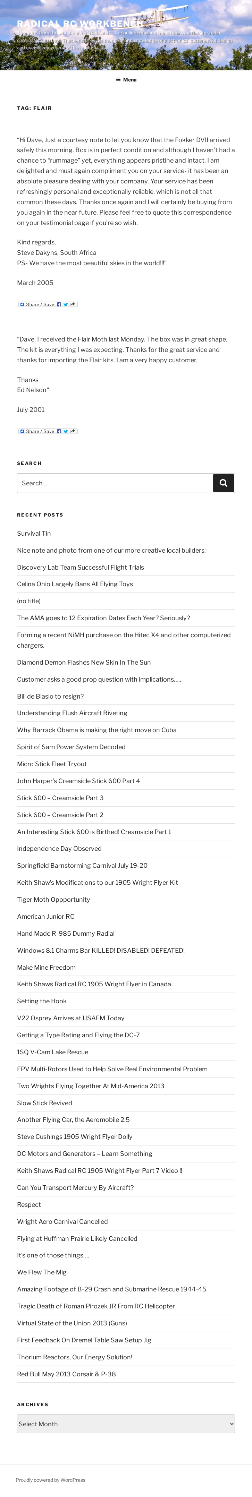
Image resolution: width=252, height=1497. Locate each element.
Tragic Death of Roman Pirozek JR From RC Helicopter (96, 1306)
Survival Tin (34, 533)
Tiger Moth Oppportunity (53, 899)
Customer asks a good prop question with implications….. (99, 679)
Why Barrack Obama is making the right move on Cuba (97, 730)
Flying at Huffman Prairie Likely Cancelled (77, 1238)
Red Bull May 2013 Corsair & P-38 (66, 1374)
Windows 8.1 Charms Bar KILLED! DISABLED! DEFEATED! (101, 950)
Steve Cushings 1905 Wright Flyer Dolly (75, 1136)
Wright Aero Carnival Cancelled (62, 1221)
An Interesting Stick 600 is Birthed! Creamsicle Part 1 (94, 832)
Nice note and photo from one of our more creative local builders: (111, 550)
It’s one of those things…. (53, 1255)
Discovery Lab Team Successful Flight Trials (80, 567)
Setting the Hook (42, 1001)
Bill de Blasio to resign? (50, 696)
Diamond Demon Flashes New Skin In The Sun (84, 662)
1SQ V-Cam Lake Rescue (52, 1052)
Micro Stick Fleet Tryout (52, 764)
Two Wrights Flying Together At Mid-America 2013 (91, 1086)
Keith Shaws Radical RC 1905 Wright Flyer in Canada (94, 984)
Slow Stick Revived (44, 1103)
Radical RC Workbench (80, 24)
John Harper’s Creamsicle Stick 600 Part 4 (78, 781)
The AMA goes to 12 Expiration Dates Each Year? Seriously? (103, 618)
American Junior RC (46, 916)
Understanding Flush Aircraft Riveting (72, 713)
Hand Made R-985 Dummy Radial (66, 933)
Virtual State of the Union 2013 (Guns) (72, 1323)
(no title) (29, 601)
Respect (29, 1204)
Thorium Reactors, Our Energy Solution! (74, 1357)
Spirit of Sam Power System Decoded (71, 747)
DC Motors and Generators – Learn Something (84, 1153)
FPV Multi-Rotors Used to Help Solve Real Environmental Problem (112, 1069)
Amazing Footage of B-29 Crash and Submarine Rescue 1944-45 (112, 1289)
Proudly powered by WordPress (50, 1480)
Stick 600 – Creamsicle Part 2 (60, 815)
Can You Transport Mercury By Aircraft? (75, 1187)
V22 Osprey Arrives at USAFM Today (71, 1018)
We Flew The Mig (42, 1272)
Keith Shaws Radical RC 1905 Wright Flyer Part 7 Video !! (99, 1170)
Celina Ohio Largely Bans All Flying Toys (75, 584)
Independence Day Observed (59, 848)
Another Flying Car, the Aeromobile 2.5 (73, 1119)
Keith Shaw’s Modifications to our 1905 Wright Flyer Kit (97, 882)
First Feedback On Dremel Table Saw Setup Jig (84, 1340)
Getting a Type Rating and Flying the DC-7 (78, 1035)
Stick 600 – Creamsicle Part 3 (60, 798)
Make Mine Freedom (46, 967)
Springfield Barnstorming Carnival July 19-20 (82, 865)
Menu (126, 80)
